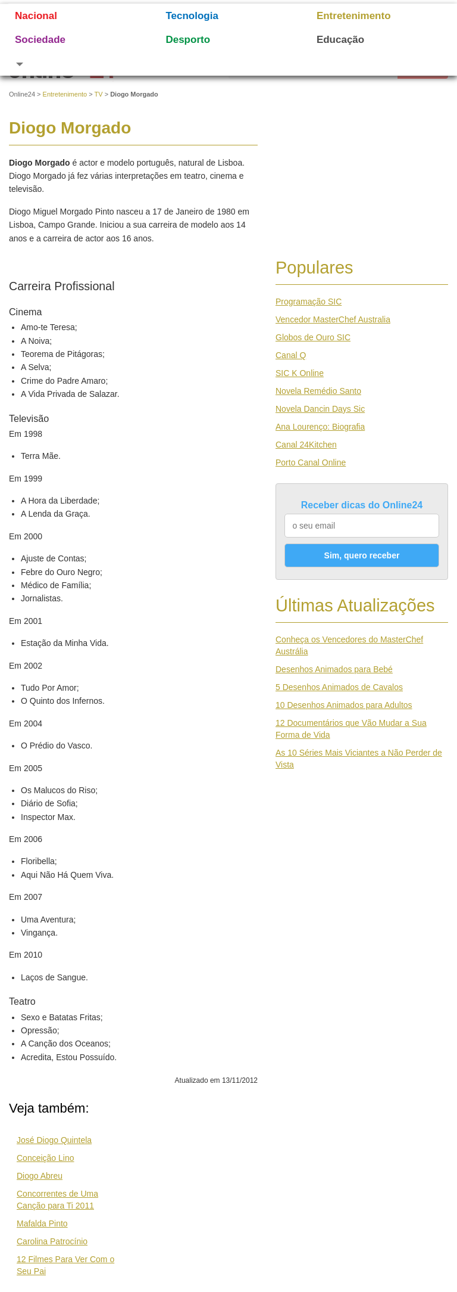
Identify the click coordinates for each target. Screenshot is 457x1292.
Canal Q (291, 355)
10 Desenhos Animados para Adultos (344, 705)
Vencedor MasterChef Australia (333, 319)
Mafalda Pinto (42, 1223)
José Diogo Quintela (54, 1140)
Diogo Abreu (39, 1176)
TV (99, 94)
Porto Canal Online (311, 462)
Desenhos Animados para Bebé (334, 669)
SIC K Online (300, 373)
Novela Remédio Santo (318, 391)
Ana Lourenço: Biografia (320, 426)
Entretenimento (354, 15)
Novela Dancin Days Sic (320, 409)
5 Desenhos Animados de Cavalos (339, 687)
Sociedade (40, 39)
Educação (340, 39)
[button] (75, 64)
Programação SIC (309, 301)
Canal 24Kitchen (306, 444)
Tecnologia (191, 15)
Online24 (22, 94)
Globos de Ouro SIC (313, 337)
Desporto (187, 39)
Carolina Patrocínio (52, 1241)
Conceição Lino (45, 1158)
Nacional (36, 15)
